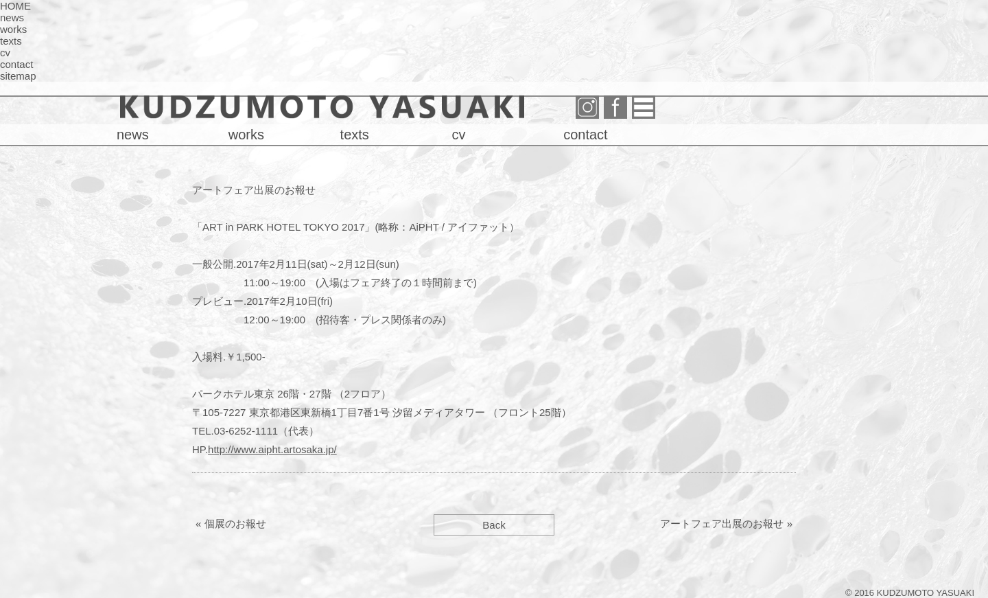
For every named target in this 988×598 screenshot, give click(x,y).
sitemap (18, 76)
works (13, 29)
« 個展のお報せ (231, 523)
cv (5, 52)
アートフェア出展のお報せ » (726, 523)
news (12, 17)
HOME (15, 6)
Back (493, 525)
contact (16, 64)
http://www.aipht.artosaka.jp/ (272, 449)
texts (11, 41)
